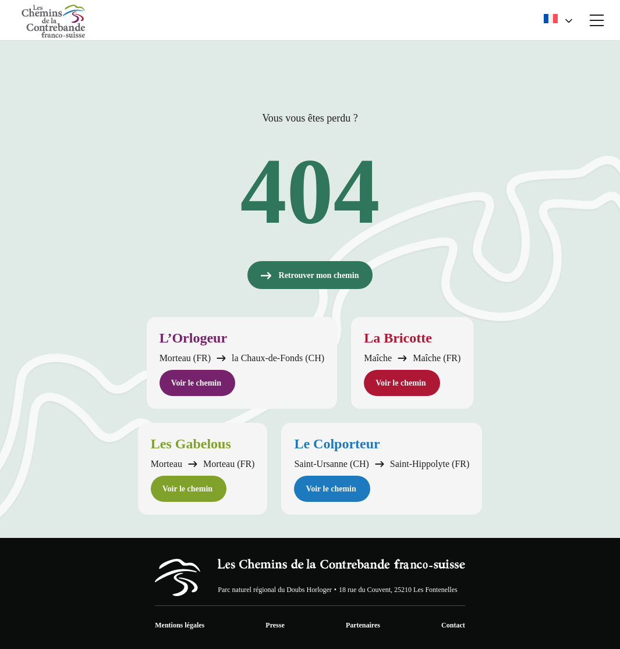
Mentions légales (179, 625)
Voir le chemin (196, 383)
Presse (274, 625)
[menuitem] (557, 20)
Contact (453, 625)
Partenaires (363, 625)
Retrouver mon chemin (309, 276)
